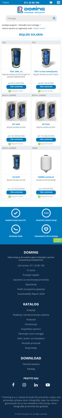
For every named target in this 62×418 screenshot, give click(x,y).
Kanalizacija (31, 324)
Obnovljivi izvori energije (31, 333)
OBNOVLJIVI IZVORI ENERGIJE (29, 25)
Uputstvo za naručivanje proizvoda (31, 279)
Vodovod (31, 319)
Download (31, 358)
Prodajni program (9, 25)
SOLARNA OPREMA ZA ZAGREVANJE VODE (17, 28)
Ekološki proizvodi (31, 343)
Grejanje (31, 310)
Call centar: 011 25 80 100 (31, 265)
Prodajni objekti (31, 274)
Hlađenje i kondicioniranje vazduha (31, 314)
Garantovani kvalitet (15, 220)
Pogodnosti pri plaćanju (46, 236)
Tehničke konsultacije (46, 220)
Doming (31, 252)
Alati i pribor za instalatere (31, 338)
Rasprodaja (31, 347)
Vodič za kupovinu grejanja (31, 289)
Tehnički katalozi (31, 364)
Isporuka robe (15, 236)
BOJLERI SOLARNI (39, 28)
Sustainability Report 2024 (31, 293)
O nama (31, 270)
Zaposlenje (31, 284)
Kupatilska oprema (31, 329)
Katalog (31, 304)
